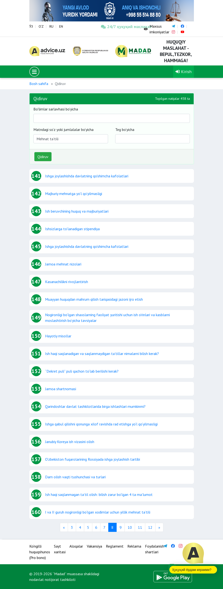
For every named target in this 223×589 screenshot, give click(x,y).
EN (61, 26)
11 (140, 527)
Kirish (184, 71)
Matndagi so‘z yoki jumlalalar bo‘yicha (63, 129)
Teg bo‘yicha (124, 129)
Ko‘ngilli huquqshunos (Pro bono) (39, 552)
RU (51, 26)
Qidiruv (42, 156)
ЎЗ (31, 26)
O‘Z (41, 26)
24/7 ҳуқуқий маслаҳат (119, 26)
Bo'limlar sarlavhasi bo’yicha (55, 109)
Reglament (115, 546)
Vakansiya (94, 546)
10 (130, 527)
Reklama (134, 546)
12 (150, 527)
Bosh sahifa (38, 83)
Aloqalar (76, 546)
